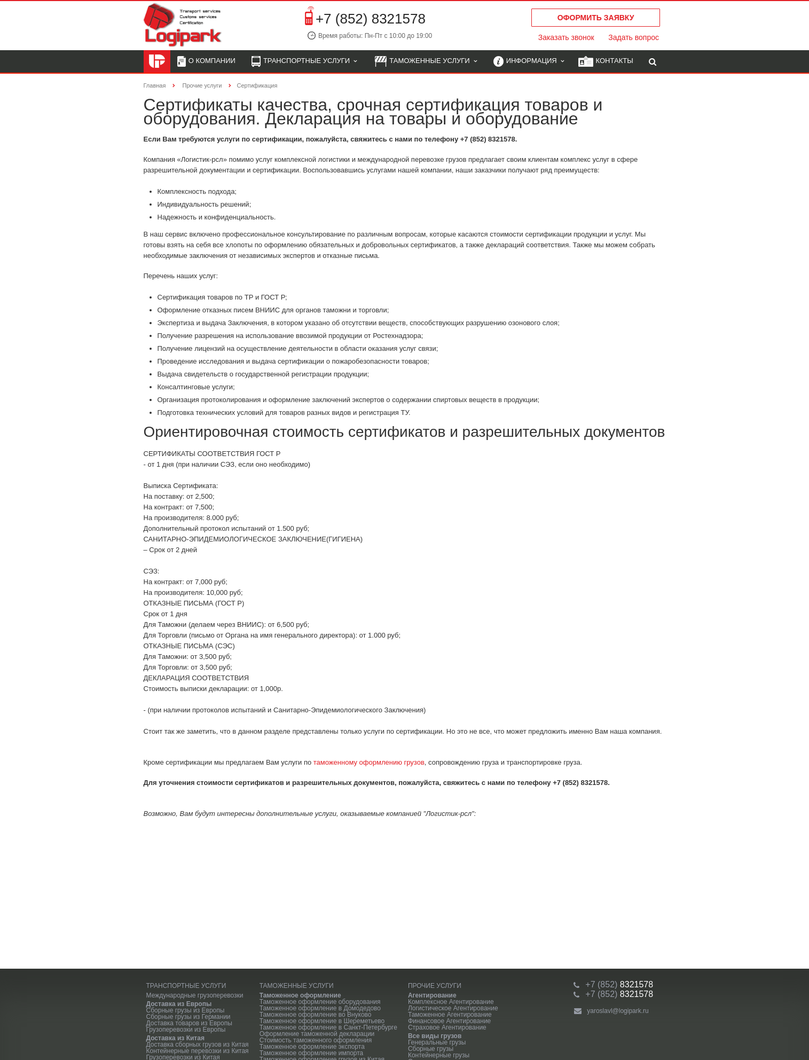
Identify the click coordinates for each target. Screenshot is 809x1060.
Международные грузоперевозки (195, 995)
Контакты (605, 61)
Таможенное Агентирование (450, 1014)
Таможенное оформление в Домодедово (320, 1008)
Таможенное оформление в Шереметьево (322, 1021)
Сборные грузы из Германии (188, 1016)
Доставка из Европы (179, 1004)
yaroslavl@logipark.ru (618, 1011)
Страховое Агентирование (447, 1027)
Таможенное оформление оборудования (320, 1002)
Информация (528, 61)
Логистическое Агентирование (453, 1008)
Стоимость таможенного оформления (316, 1040)
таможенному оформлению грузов (369, 762)
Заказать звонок (566, 37)
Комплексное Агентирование (451, 1002)
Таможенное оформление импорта (312, 1053)
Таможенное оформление (300, 995)
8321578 (619, 984)
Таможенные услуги (426, 61)
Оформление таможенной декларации (317, 1034)
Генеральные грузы (437, 1042)
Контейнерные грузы (438, 1055)
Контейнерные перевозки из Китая (197, 1051)
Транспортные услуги (304, 61)
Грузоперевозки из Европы (186, 1029)
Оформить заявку (595, 17)
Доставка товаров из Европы (189, 1023)
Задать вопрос (633, 37)
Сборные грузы (430, 1049)
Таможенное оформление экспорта (312, 1046)
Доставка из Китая (175, 1038)
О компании (206, 61)
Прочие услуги (434, 986)
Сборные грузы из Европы (185, 1010)
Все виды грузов (434, 1036)
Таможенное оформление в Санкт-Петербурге (328, 1027)
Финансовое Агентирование (449, 1021)
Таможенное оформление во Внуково (316, 1014)
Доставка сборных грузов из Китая (197, 1044)
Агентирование (432, 995)
